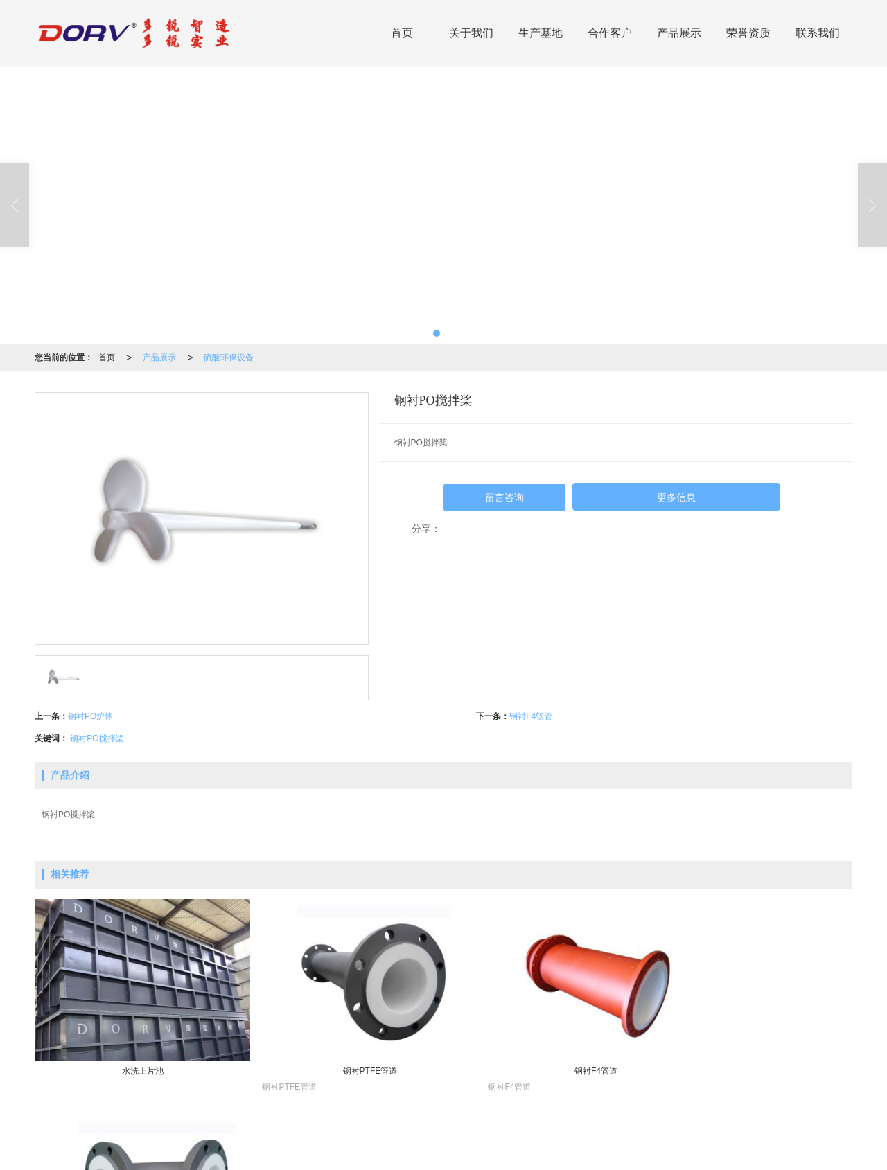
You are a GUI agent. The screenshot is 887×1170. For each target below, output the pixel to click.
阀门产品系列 (473, 1139)
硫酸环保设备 (229, 357)
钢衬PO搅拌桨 (96, 738)
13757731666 (752, 1139)
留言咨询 (504, 497)
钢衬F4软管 (530, 716)
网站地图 (427, 1153)
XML (461, 1153)
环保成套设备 (231, 1139)
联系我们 (818, 33)
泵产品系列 (529, 1139)
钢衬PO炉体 (90, 716)
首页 (402, 33)
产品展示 (679, 33)
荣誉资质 (748, 33)
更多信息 (676, 497)
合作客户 (610, 33)
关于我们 (471, 33)
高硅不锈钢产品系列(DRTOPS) (382, 1139)
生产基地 (540, 33)
